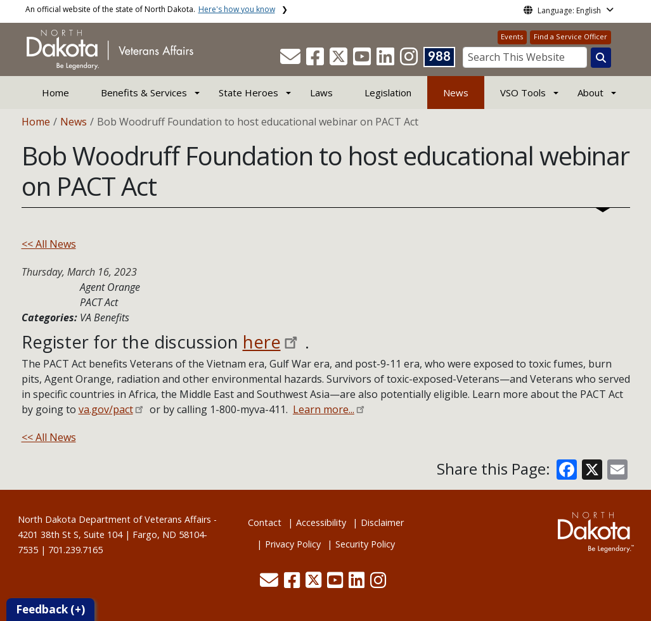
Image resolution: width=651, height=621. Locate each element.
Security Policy (365, 544)
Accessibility (321, 522)
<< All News (49, 244)
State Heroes (248, 92)
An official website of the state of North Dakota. (150, 9)
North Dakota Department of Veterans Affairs (114, 519)
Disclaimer (382, 522)
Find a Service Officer (570, 36)
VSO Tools (523, 92)
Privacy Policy (293, 544)
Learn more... (323, 409)
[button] (291, 60)
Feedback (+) (50, 609)
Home (55, 92)
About (590, 92)
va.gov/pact (106, 409)
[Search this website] (601, 58)
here (262, 342)
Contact (264, 522)
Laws (321, 92)
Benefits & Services (144, 92)
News (455, 92)
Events (512, 36)
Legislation (387, 92)
